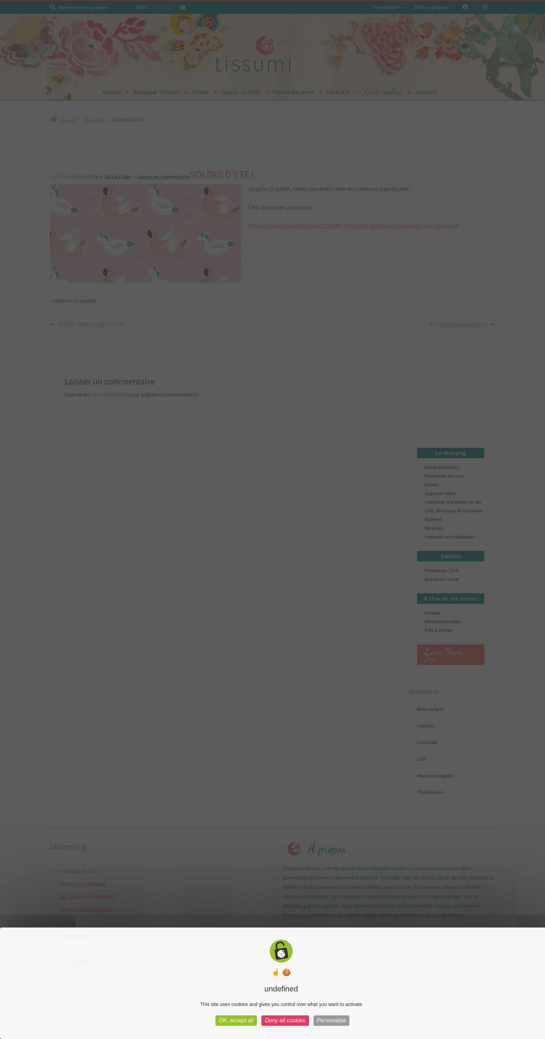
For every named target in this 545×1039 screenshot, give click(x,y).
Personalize (331, 1020)
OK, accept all (236, 1020)
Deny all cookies (285, 1020)
